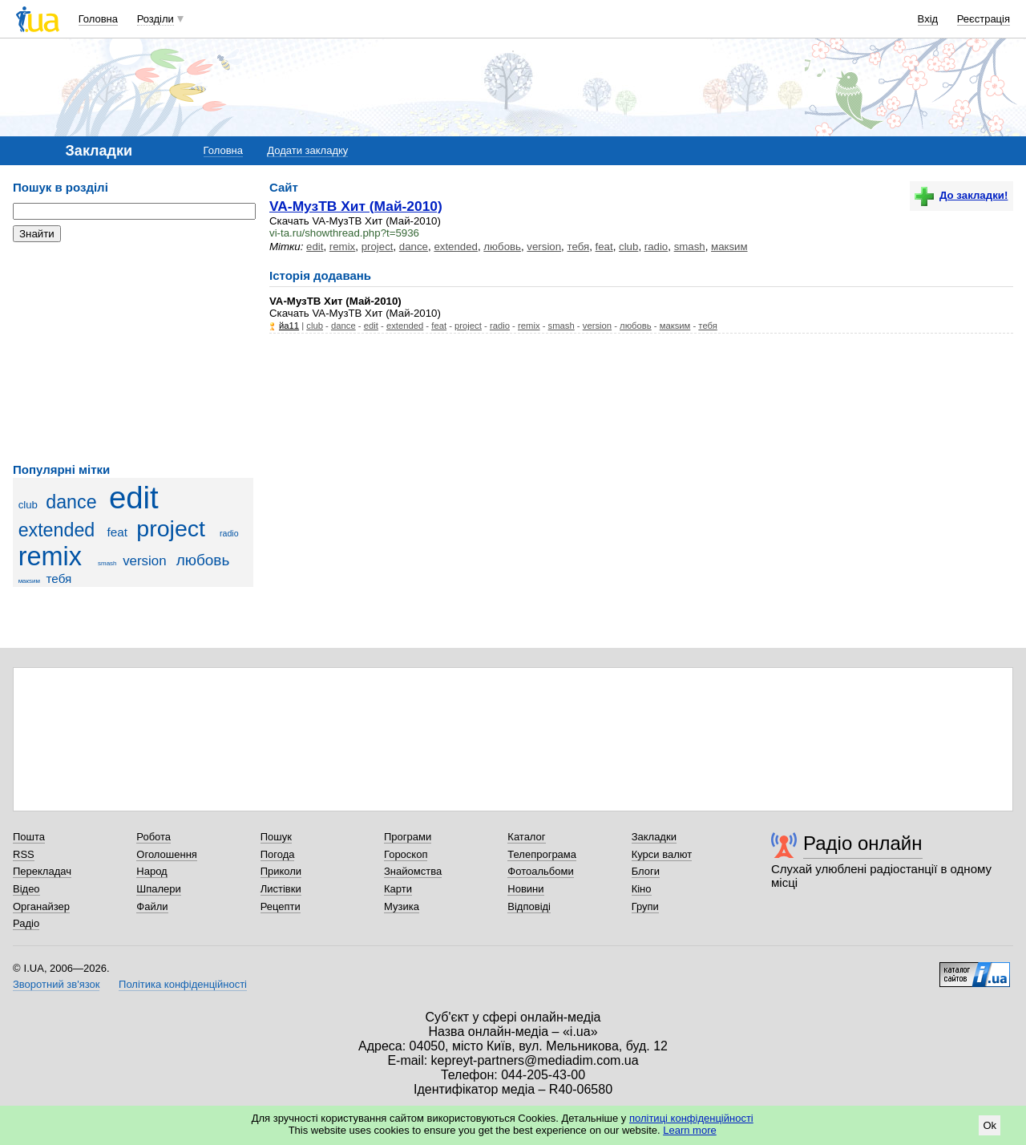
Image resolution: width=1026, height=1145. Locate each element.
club (28, 505)
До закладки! (961, 195)
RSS (23, 854)
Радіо (26, 923)
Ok (989, 1125)
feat (117, 532)
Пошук (276, 837)
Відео (26, 889)
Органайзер (41, 906)
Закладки (654, 837)
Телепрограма (541, 854)
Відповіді (529, 906)
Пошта (29, 837)
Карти (398, 889)
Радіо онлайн (863, 843)
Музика (401, 906)
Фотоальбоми (540, 871)
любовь (203, 560)
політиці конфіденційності (691, 1118)
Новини (525, 889)
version (144, 560)
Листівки (281, 889)
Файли (152, 906)
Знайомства (413, 871)
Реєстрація (983, 19)
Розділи (155, 19)
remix (50, 556)
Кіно (642, 889)
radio (229, 533)
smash (107, 563)
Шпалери (158, 889)
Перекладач (42, 871)
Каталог (526, 837)
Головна (98, 19)
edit (134, 497)
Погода (278, 854)
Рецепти (281, 906)
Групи (645, 906)
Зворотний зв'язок (56, 984)
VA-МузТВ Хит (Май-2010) (355, 206)
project (170, 528)
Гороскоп (405, 854)
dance (71, 502)
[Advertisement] (133, 353)
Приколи (281, 871)
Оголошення (166, 854)
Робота (153, 837)
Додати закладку (307, 150)
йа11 (289, 325)
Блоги (646, 871)
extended (56, 530)
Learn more (689, 1130)
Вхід (928, 19)
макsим (29, 581)
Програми (407, 837)
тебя (59, 578)
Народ (151, 871)
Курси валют (662, 854)
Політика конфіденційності (183, 984)
